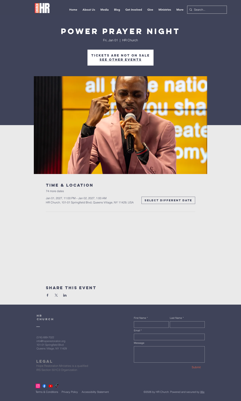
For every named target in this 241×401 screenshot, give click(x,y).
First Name (141, 318)
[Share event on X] (56, 295)
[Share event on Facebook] (47, 295)
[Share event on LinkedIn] (65, 295)
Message (139, 342)
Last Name (177, 318)
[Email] (168, 337)
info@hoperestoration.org (50, 341)
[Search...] (206, 9)
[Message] (169, 354)
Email (138, 330)
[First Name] (150, 324)
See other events (121, 60)
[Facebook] (44, 386)
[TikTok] (57, 386)
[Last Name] (186, 324)
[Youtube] (50, 386)
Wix (202, 392)
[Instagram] (38, 386)
